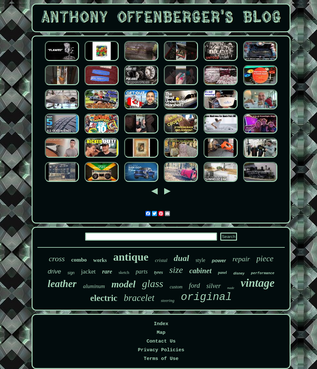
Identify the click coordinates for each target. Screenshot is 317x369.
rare (107, 271)
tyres (158, 272)
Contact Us (160, 341)
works (100, 260)
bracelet (139, 298)
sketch (124, 272)
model (123, 284)
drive (54, 271)
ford (194, 285)
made (230, 288)
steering (167, 300)
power (219, 260)
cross (57, 258)
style (200, 260)
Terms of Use (161, 359)
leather (62, 283)
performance (262, 273)
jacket (88, 271)
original (206, 297)
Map (161, 332)
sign (70, 273)
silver (213, 285)
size (176, 270)
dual (181, 258)
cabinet (200, 271)
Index (161, 324)
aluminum (94, 286)
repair (241, 259)
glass (152, 283)
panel (222, 272)
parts (142, 271)
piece (264, 258)
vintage (257, 283)
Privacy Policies (161, 350)
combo (79, 260)
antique (131, 257)
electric (103, 298)
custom (176, 286)
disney (238, 273)
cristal (161, 260)
